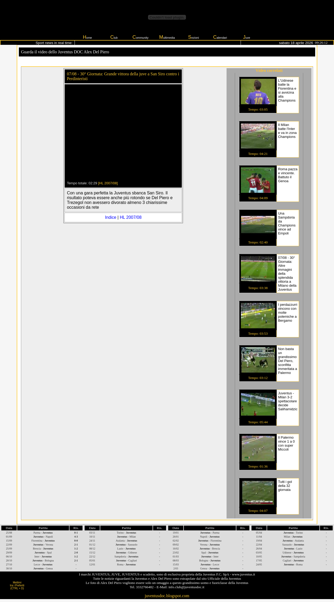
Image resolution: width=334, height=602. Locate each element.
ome (87, 37)
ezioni (193, 37)
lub (114, 37)
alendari (220, 37)
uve (246, 37)
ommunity (140, 37)
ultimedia (167, 37)
